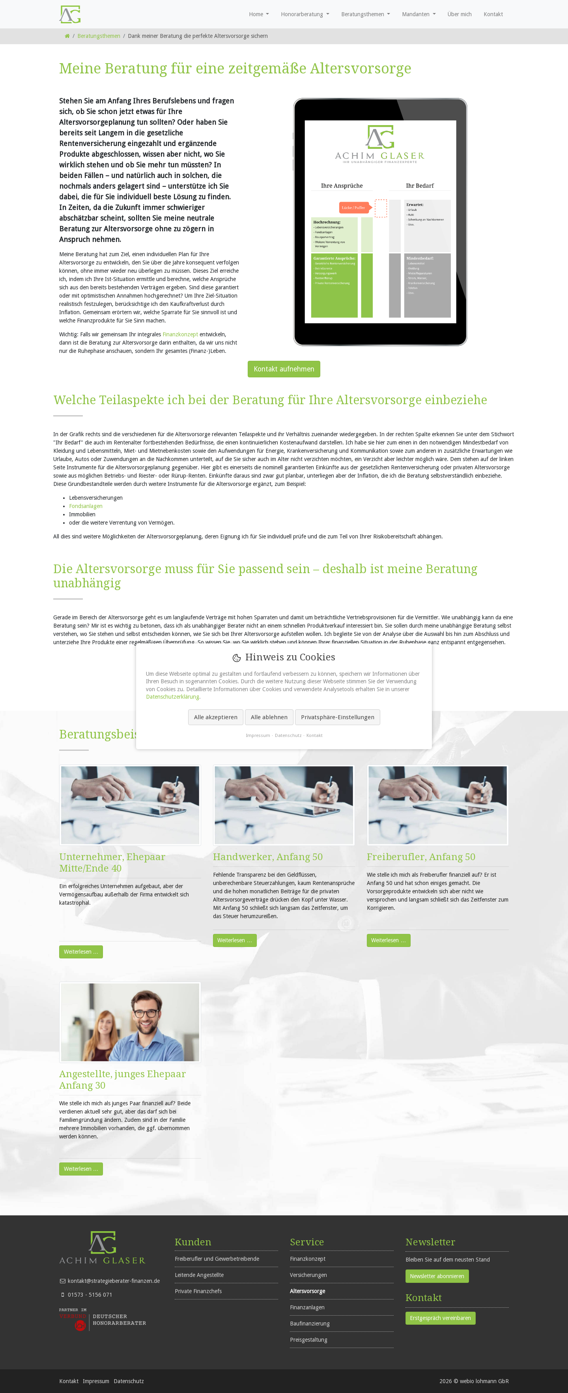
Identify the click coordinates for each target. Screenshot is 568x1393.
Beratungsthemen (98, 36)
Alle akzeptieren (215, 717)
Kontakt (68, 1381)
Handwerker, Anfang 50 (268, 856)
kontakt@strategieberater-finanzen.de (114, 1281)
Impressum (96, 1381)
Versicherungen (308, 1275)
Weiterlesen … (79, 950)
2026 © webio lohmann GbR (474, 1381)
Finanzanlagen (307, 1307)
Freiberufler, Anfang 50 (421, 856)
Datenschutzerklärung (172, 697)
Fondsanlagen (86, 506)
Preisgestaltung (308, 1340)
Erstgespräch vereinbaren (440, 1318)
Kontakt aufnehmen (284, 369)
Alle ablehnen (269, 717)
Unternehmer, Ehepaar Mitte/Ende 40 (112, 862)
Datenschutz (129, 1381)
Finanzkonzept (180, 334)
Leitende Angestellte (199, 1275)
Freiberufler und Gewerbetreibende (217, 1259)
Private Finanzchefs (198, 1291)
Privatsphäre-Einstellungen (337, 717)
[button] (259, 14)
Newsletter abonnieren (437, 1276)
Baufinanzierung (310, 1323)
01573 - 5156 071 (90, 1295)
